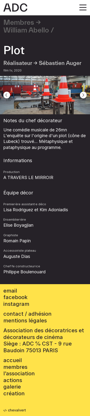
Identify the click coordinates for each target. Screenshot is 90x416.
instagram (16, 304)
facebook (15, 297)
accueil (12, 360)
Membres (18, 22)
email (10, 291)
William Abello (26, 30)
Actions (12, 380)
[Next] (83, 95)
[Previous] (6, 95)
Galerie (12, 387)
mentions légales (25, 320)
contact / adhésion (27, 314)
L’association (19, 373)
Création (14, 393)
